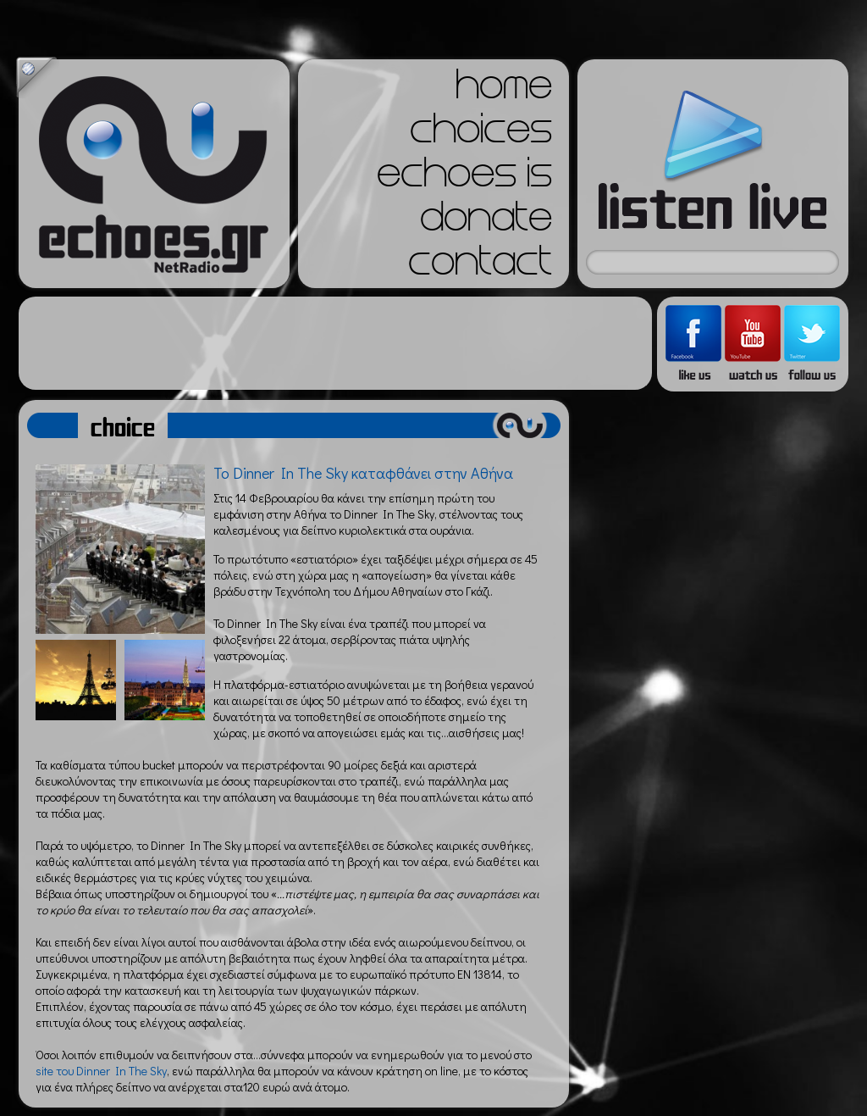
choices (481, 134)
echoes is (464, 178)
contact (480, 266)
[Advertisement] (335, 343)
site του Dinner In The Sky (101, 1071)
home (504, 90)
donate (486, 222)
